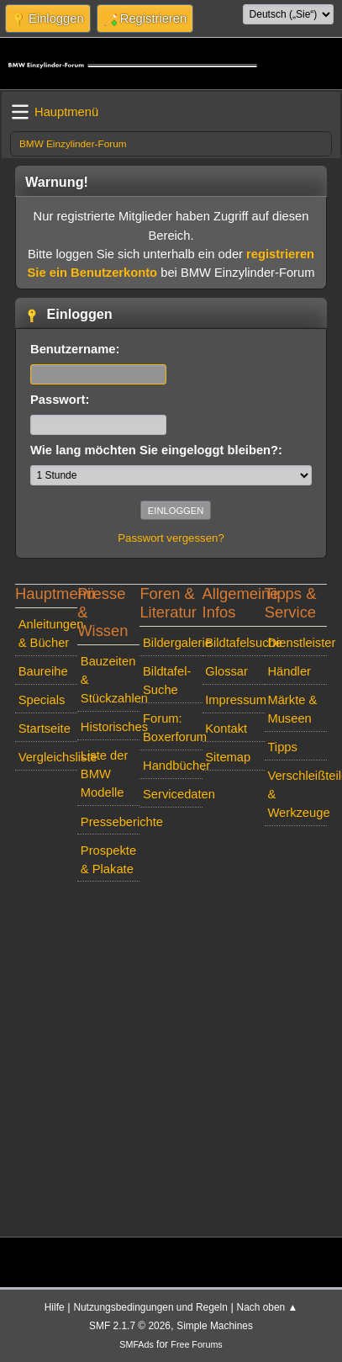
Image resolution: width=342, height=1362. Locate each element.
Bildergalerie (173, 642)
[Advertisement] (167, 1055)
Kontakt (226, 728)
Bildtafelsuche (235, 642)
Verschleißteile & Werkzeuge (297, 794)
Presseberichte (110, 822)
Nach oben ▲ (267, 1307)
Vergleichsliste (48, 757)
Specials (42, 700)
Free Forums (196, 1344)
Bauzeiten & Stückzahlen (110, 680)
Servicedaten (173, 794)
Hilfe (55, 1307)
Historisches (110, 727)
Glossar (226, 671)
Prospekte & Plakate (108, 860)
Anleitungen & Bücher (48, 633)
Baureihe (43, 671)
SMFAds (136, 1344)
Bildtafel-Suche (167, 681)
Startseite (44, 728)
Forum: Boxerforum (173, 728)
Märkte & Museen (292, 709)
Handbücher (173, 765)
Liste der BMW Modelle (104, 774)
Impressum (235, 700)
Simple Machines (214, 1326)
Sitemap (227, 757)
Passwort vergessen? (171, 538)
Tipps (282, 747)
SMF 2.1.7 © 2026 (130, 1326)
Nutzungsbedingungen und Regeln (150, 1307)
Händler (289, 671)
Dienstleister (297, 642)
